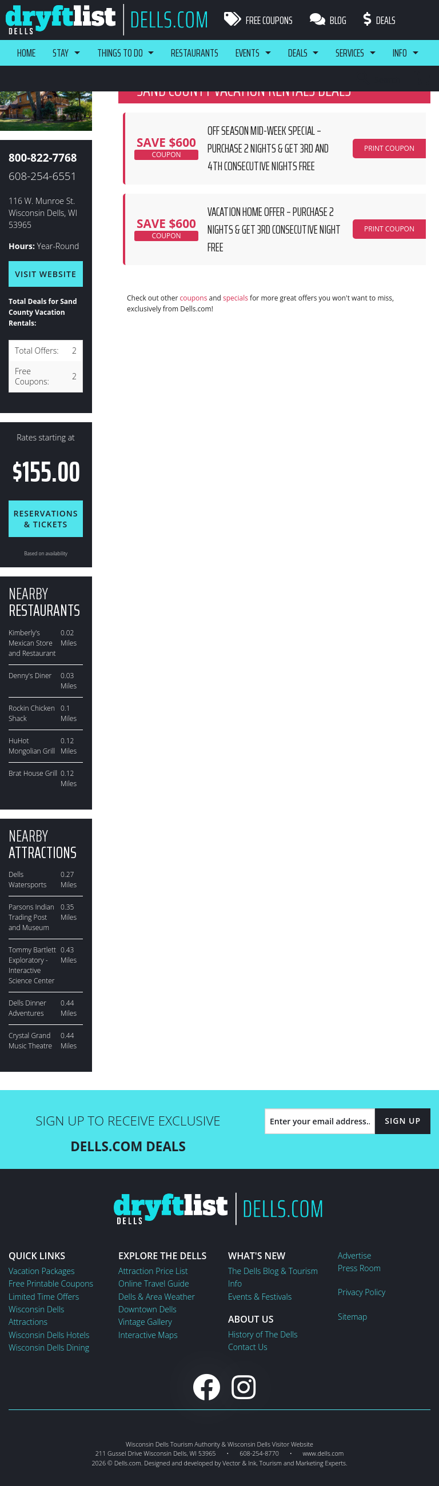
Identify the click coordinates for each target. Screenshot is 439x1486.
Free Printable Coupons (51, 1283)
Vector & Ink (239, 1463)
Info (401, 52)
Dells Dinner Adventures (27, 1008)
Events (248, 52)
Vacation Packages (41, 1270)
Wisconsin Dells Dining (49, 1347)
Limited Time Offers (44, 1296)
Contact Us (248, 1346)
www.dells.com (323, 1453)
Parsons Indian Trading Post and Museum (31, 917)
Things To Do (120, 52)
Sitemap (352, 1316)
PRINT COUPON (389, 148)
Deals (380, 20)
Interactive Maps (148, 1334)
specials (235, 298)
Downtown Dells (147, 1309)
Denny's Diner (30, 675)
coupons (193, 298)
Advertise (354, 1255)
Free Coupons (258, 20)
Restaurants (195, 52)
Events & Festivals (260, 1296)
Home (26, 52)
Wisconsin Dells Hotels (49, 1334)
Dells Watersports (27, 880)
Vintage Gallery (145, 1321)
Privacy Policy (361, 1292)
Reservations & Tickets (45, 519)
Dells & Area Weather (156, 1296)
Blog (328, 20)
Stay (61, 52)
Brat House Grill (33, 773)
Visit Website (45, 274)
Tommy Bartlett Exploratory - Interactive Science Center (32, 965)
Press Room (359, 1268)
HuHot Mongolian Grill (32, 746)
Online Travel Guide (153, 1283)
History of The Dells (263, 1334)
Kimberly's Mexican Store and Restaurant (32, 643)
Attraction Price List (153, 1270)
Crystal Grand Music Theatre (30, 1041)
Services (351, 52)
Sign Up (403, 1120)
